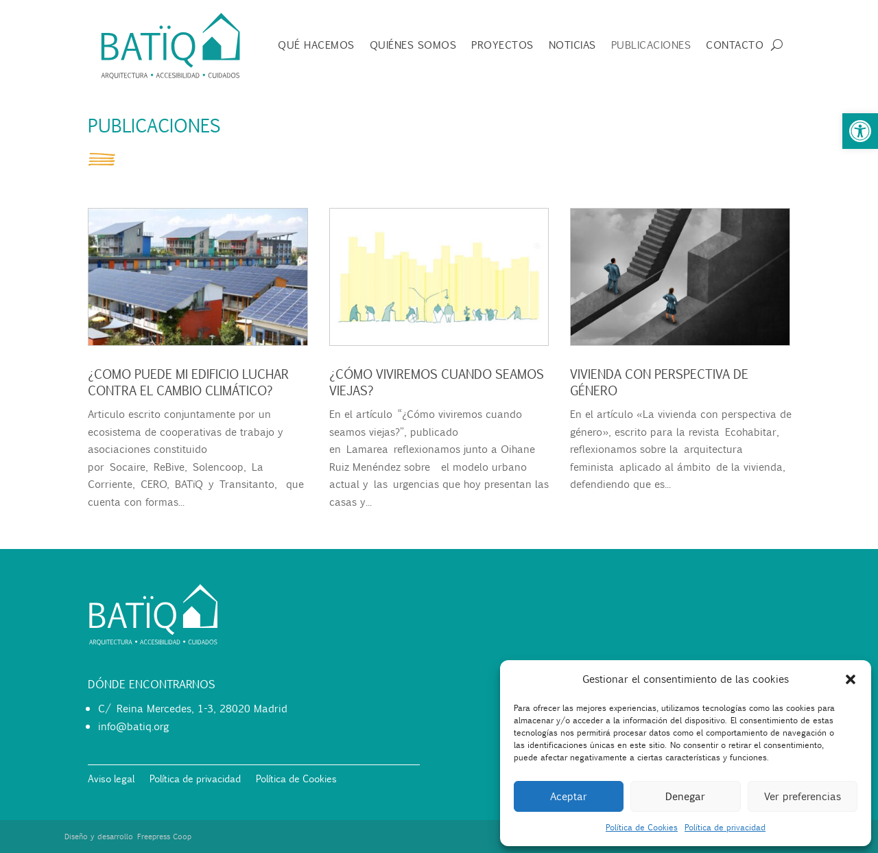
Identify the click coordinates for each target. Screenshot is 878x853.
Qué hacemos (316, 46)
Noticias (572, 46)
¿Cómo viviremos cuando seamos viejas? (435, 382)
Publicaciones (651, 46)
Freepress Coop (164, 836)
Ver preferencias (802, 796)
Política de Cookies (642, 827)
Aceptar (568, 796)
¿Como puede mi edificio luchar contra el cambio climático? (187, 382)
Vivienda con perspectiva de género (658, 382)
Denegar (685, 796)
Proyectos (502, 46)
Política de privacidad (725, 827)
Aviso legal (111, 779)
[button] (860, 131)
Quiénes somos (413, 46)
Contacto (734, 46)
